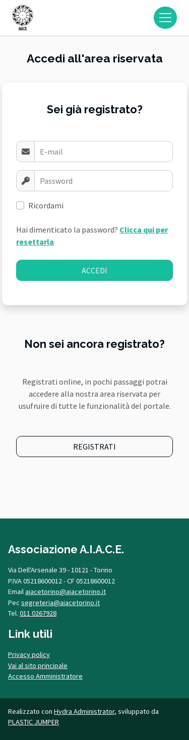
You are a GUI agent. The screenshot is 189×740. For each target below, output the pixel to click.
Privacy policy (29, 654)
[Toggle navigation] (165, 18)
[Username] (103, 151)
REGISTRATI (94, 446)
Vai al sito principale (38, 665)
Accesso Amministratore (45, 676)
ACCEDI (94, 270)
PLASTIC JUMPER (33, 721)
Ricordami (46, 205)
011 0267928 (38, 613)
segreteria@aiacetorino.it (60, 602)
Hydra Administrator (84, 711)
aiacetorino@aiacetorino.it (65, 591)
